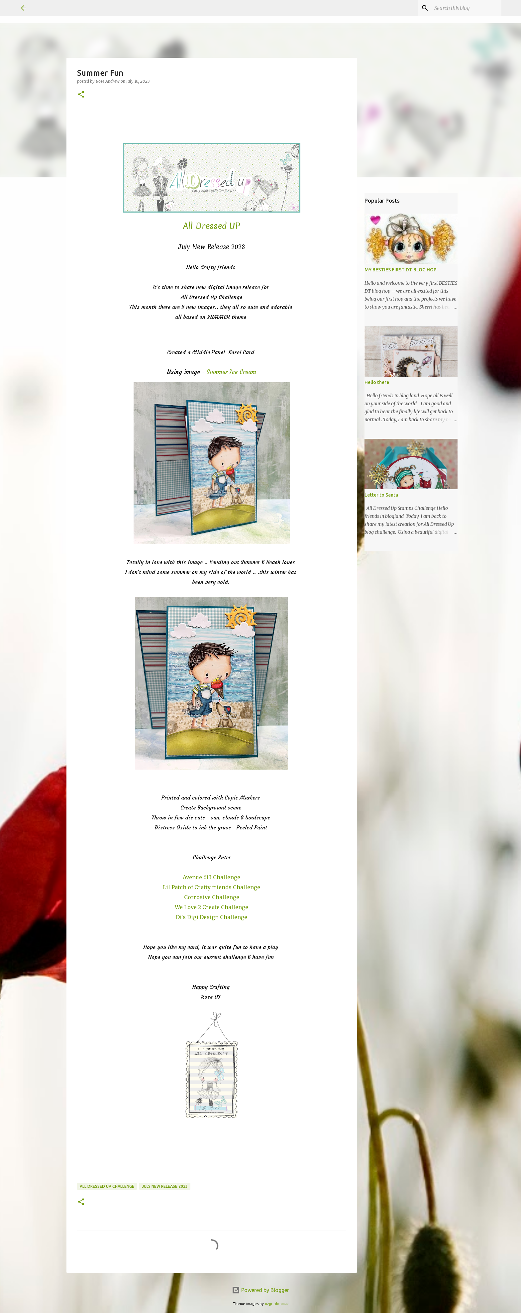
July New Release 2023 (165, 1186)
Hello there (377, 382)
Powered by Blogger (260, 1290)
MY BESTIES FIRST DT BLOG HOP (401, 269)
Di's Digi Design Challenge (211, 917)
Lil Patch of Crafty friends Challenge (211, 887)
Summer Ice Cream (231, 372)
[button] (81, 94)
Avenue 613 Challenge (211, 877)
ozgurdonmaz (276, 1304)
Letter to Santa (381, 495)
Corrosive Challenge (211, 897)
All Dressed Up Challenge (107, 1186)
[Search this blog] (466, 8)
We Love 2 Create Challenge (211, 907)
